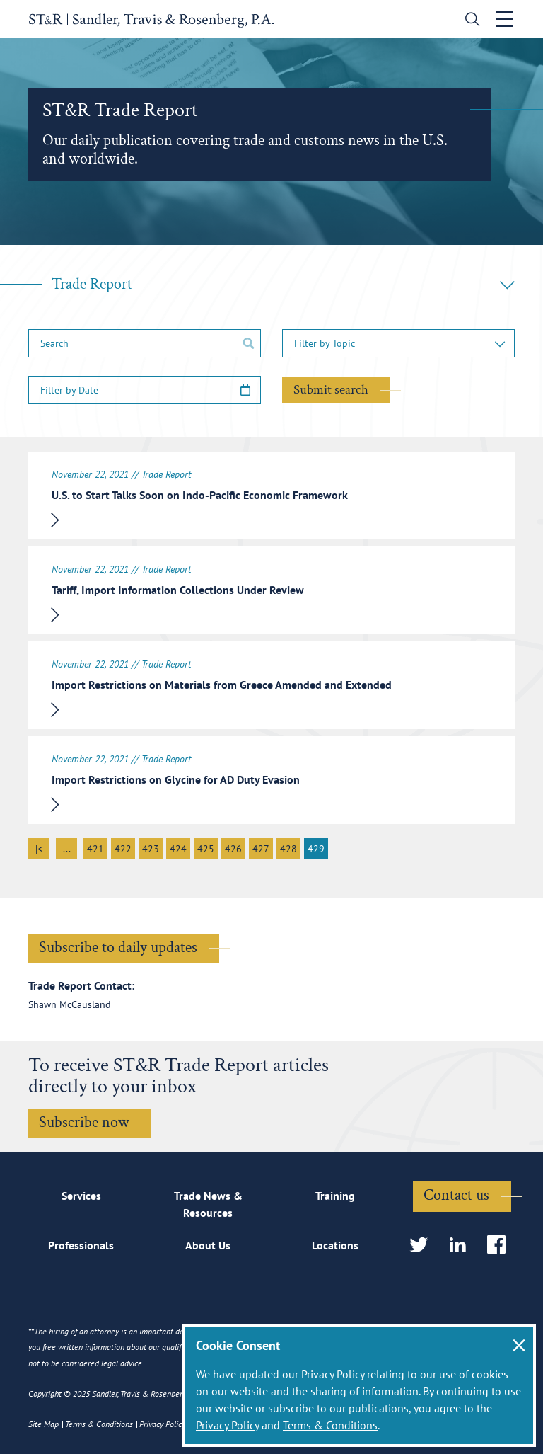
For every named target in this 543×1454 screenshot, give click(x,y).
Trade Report (283, 284)
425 (205, 848)
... (67, 848)
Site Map (43, 1424)
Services (81, 1196)
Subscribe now (84, 1122)
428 (288, 848)
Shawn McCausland (69, 1004)
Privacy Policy (227, 1425)
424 (178, 848)
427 (260, 848)
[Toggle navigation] (505, 19)
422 (123, 848)
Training (335, 1196)
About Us (207, 1245)
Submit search (330, 390)
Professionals (81, 1245)
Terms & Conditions (330, 1425)
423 (150, 848)
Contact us (456, 1195)
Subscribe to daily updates (118, 947)
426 (233, 848)
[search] (470, 21)
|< (38, 848)
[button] (398, 343)
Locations (335, 1245)
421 (95, 848)
